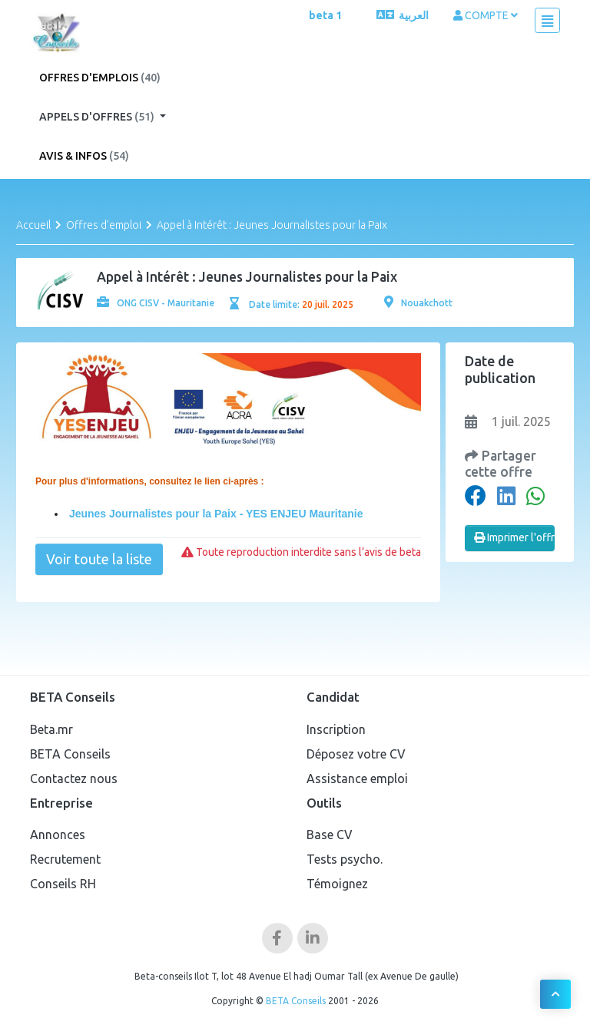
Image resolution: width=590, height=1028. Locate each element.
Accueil (33, 225)
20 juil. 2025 (327, 304)
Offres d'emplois (100, 77)
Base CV (330, 834)
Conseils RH (63, 884)
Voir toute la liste (99, 559)
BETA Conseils (70, 754)
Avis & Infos (84, 156)
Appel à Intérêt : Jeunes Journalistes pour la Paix (272, 225)
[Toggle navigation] (547, 20)
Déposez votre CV (356, 754)
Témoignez (337, 884)
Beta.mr (51, 729)
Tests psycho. (345, 859)
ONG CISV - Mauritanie (155, 303)
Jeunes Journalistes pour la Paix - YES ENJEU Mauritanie (214, 513)
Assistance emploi (357, 778)
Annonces (57, 834)
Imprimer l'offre (514, 537)
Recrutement (65, 859)
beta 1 (325, 15)
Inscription (336, 729)
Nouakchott (418, 303)
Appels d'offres (98, 117)
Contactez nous (74, 778)
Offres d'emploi (103, 225)
